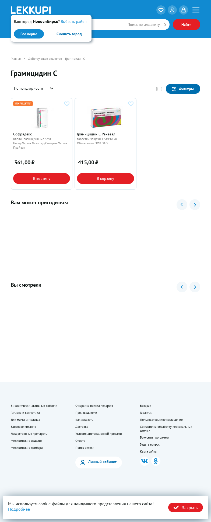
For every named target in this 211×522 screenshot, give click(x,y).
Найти (186, 24)
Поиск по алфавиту (144, 24)
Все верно (28, 33)
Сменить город (69, 33)
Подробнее (19, 509)
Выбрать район (74, 21)
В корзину (41, 178)
